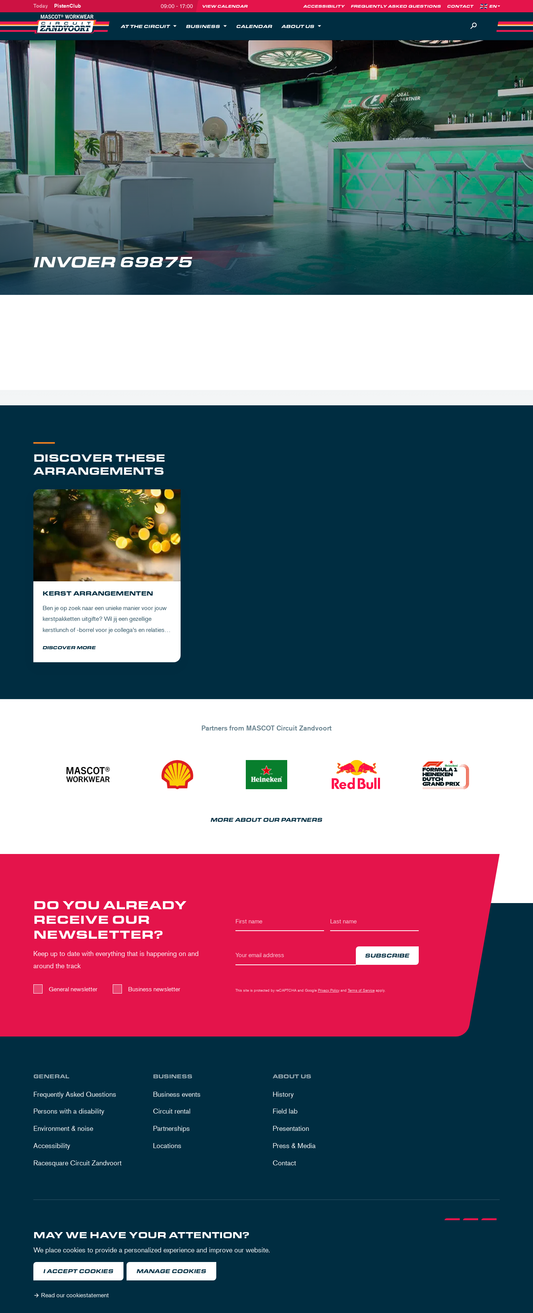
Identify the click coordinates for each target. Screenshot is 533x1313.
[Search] (473, 26)
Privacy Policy (328, 991)
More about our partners (266, 821)
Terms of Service (361, 991)
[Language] (495, 6)
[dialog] (266, 1266)
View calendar (225, 6)
